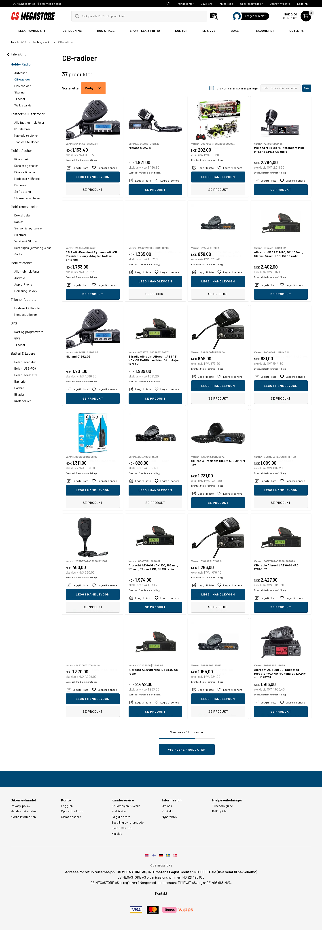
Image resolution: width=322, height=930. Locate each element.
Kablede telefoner (26, 135)
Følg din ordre (121, 817)
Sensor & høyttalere (28, 228)
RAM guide (219, 811)
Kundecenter (186, 3)
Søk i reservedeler (251, 3)
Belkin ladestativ (25, 375)
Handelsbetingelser (24, 811)
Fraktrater (119, 811)
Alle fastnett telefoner (29, 122)
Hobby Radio (21, 64)
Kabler (18, 222)
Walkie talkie (22, 105)
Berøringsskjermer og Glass (32, 248)
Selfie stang (22, 191)
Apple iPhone (23, 284)
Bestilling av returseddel (128, 822)
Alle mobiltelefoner (26, 271)
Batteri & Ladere (23, 353)
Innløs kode (226, 3)
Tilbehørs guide (222, 806)
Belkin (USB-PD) (25, 368)
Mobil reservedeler (24, 206)
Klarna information (23, 817)
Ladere (19, 388)
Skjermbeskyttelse (27, 198)
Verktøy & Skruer (25, 241)
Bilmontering (22, 159)
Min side (117, 833)
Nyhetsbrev (169, 817)
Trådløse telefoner (26, 142)
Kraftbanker (22, 401)
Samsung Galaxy (25, 291)
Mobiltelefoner (21, 263)
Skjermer (20, 235)
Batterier (20, 381)
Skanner (19, 92)
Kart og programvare (28, 332)
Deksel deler (22, 215)
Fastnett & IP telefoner (27, 114)
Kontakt (167, 811)
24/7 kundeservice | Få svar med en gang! (37, 3)
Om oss (167, 806)
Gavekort (206, 3)
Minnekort (21, 185)
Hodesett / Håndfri (27, 178)
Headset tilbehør (25, 314)
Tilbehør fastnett (23, 299)
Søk (306, 88)
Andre (18, 254)
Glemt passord (71, 817)
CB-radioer (22, 79)
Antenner (20, 73)
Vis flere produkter (186, 749)
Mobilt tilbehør (21, 150)
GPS (14, 323)
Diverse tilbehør (24, 172)
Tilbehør (19, 99)
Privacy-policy (20, 806)
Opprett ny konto (280, 3)
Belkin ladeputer (25, 362)
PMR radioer (22, 86)
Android (19, 278)
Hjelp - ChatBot (122, 828)
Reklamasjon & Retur (126, 806)
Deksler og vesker (26, 165)
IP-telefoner (22, 129)
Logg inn (302, 3)
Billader (19, 394)
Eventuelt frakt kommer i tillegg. (82, 180)
